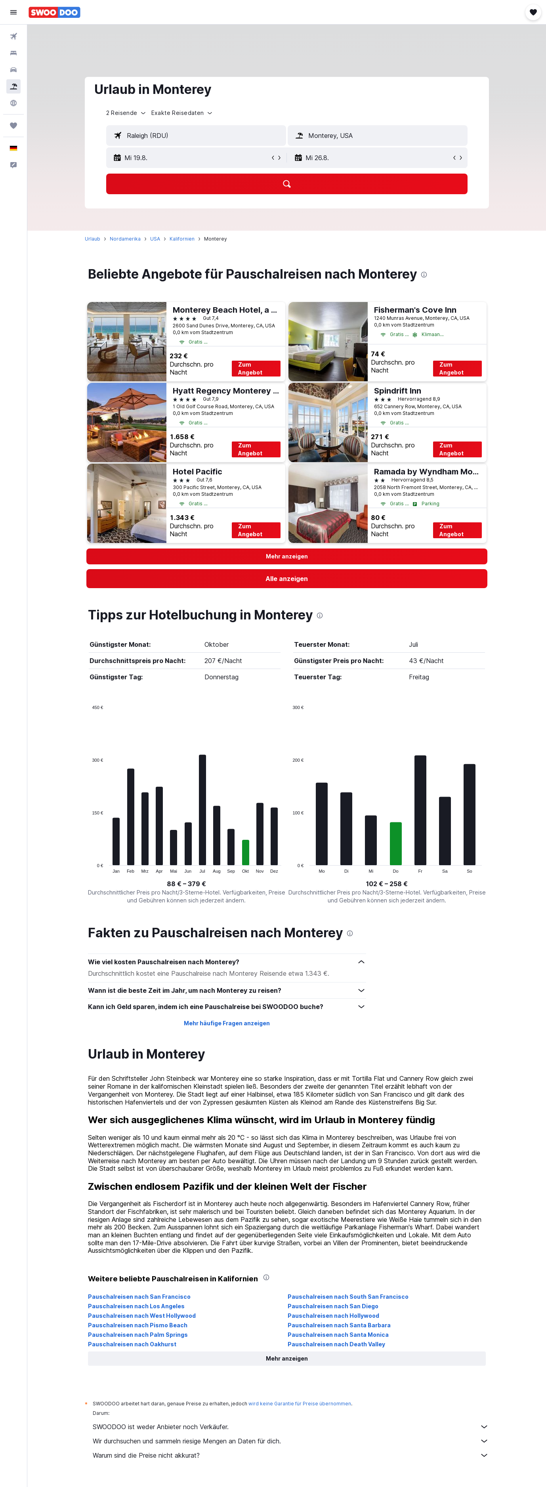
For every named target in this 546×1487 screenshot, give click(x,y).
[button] (13, 12)
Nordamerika (125, 239)
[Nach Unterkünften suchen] (13, 53)
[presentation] (424, 274)
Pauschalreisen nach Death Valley (336, 1344)
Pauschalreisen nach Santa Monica (338, 1334)
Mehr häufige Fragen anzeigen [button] (227, 1023)
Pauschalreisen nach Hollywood (333, 1315)
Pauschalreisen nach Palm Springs (138, 1334)
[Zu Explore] (13, 103)
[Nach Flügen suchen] (13, 36)
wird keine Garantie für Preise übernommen (299, 1404)
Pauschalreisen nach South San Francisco (348, 1296)
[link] (286, 578)
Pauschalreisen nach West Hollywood (142, 1315)
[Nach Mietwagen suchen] (13, 70)
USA (155, 239)
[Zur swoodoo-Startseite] (54, 12)
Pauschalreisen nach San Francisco (139, 1296)
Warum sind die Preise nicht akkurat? (291, 1455)
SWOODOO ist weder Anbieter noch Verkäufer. (291, 1427)
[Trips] (13, 126)
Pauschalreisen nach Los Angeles (136, 1306)
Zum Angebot (250, 368)
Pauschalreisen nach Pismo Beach (137, 1325)
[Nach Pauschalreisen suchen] (13, 86)
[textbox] (196, 135)
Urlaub (92, 239)
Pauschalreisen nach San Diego (333, 1306)
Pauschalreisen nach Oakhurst (132, 1344)
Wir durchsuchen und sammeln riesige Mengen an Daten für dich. (291, 1441)
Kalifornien (182, 239)
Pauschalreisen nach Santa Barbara (339, 1325)
